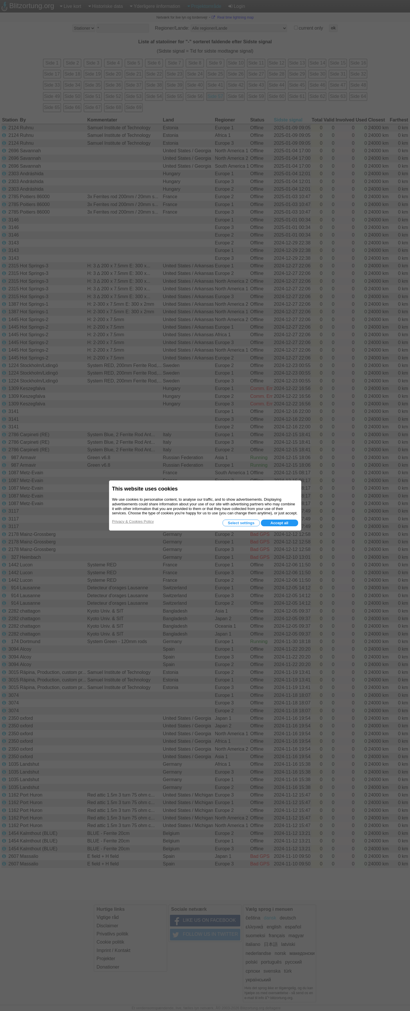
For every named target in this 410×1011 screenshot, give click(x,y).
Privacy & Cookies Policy (133, 521)
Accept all (279, 523)
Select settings (241, 523)
